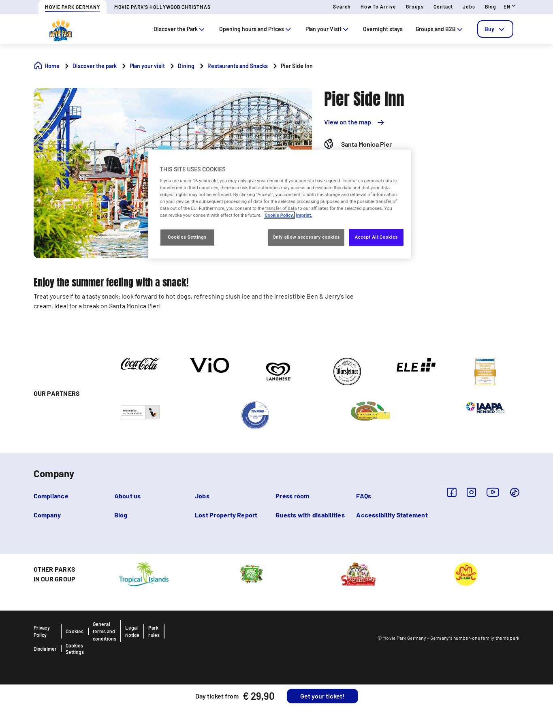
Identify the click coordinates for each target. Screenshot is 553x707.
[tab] (495, 29)
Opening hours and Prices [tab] (256, 29)
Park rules (154, 631)
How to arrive (378, 6)
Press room (292, 496)
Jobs (469, 6)
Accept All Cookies (376, 237)
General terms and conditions (105, 631)
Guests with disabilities (310, 515)
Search (342, 6)
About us (127, 496)
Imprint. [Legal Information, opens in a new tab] (304, 215)
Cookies (74, 631)
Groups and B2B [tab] (440, 29)
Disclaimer (45, 648)
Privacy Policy (42, 631)
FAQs (363, 496)
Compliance (51, 496)
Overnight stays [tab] (383, 29)
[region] (279, 204)
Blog (490, 6)
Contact (443, 6)
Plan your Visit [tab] (327, 29)
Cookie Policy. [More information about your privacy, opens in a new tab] (279, 215)
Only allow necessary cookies (306, 237)
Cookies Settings (75, 649)
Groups (415, 6)
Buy (495, 29)
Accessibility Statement (392, 515)
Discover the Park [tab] (180, 29)
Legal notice (132, 631)
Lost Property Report (226, 515)
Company (47, 515)
